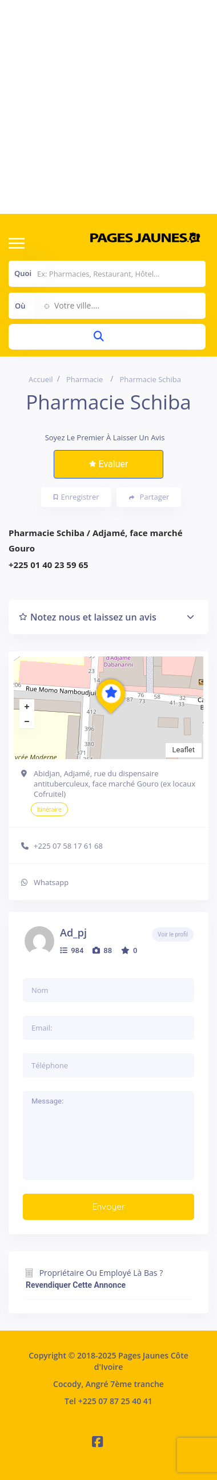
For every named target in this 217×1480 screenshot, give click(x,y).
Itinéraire (49, 809)
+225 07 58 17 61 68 (68, 846)
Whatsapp (51, 882)
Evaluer (108, 464)
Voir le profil (173, 934)
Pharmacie (84, 379)
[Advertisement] (107, 107)
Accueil (41, 379)
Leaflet (183, 749)
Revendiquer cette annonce (76, 1285)
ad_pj (73, 932)
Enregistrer (76, 497)
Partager (149, 497)
